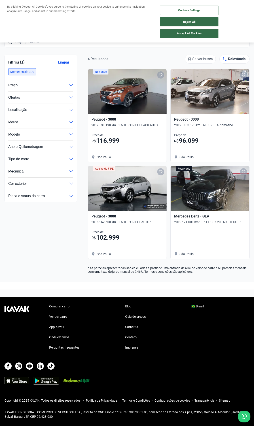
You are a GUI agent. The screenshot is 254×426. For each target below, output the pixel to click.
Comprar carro (59, 306)
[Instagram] (18, 366)
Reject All (189, 21)
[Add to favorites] (160, 75)
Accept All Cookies (189, 33)
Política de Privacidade (102, 400)
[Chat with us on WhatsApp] (244, 416)
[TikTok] (51, 366)
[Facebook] (8, 366)
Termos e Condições (136, 400)
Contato (131, 337)
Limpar (63, 62)
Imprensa (131, 347)
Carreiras (131, 327)
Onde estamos (59, 337)
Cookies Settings (189, 10)
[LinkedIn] (40, 366)
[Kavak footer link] (17, 327)
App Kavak (56, 327)
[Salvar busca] (200, 59)
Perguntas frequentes (64, 347)
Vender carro (58, 316)
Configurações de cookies (172, 400)
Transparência (204, 400)
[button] (22, 71)
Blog (128, 306)
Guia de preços (135, 316)
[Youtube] (29, 366)
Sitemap (224, 400)
